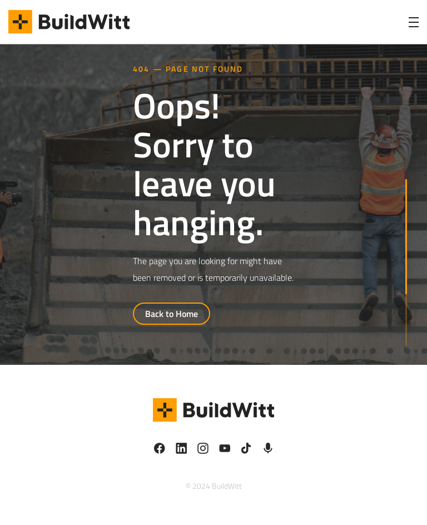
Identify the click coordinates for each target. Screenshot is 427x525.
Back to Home (171, 313)
